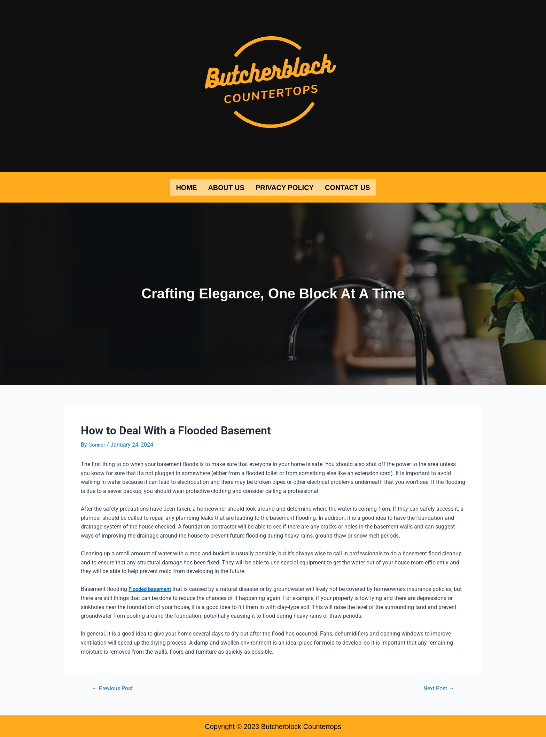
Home (186, 187)
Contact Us (347, 187)
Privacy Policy (285, 187)
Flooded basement (151, 588)
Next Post (437, 687)
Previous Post (114, 687)
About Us (226, 187)
